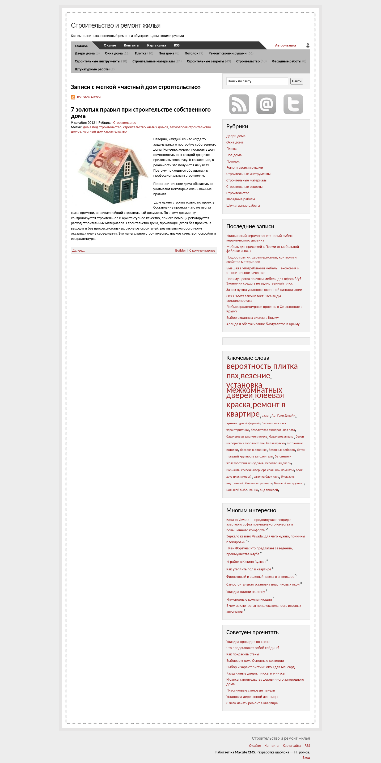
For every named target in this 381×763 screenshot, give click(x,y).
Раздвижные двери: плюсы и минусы (255, 673)
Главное (81, 46)
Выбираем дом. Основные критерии (255, 660)
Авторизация (285, 45)
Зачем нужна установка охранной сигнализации (264, 289)
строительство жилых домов (145, 127)
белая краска (275, 443)
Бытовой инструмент (289, 483)
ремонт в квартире (256, 409)
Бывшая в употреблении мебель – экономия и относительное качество (262, 270)
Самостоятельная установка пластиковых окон (263, 584)
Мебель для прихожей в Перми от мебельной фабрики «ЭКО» (262, 248)
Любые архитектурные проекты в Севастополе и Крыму (264, 308)
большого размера (258, 483)
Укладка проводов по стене (247, 641)
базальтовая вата (281, 436)
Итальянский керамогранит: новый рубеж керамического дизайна (259, 238)
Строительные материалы (157, 61)
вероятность (248, 366)
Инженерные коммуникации (249, 599)
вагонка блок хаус (266, 476)
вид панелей (269, 490)
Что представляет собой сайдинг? (253, 648)
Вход (306, 757)
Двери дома (87, 53)
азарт (265, 415)
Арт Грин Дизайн (283, 415)
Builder (180, 250)
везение (255, 375)
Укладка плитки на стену (245, 592)
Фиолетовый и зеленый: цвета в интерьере (260, 576)
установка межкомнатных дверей (254, 389)
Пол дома (169, 53)
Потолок (194, 53)
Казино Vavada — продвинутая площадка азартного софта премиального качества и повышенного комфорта (259, 525)
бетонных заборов (282, 450)
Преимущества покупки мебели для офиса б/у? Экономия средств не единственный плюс (263, 281)
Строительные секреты (209, 61)
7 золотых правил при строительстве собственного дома (141, 112)
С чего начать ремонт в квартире (252, 703)
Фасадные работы (289, 61)
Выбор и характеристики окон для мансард (260, 667)
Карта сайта (156, 45)
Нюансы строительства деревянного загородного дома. (265, 681)
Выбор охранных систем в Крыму (252, 317)
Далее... (78, 250)
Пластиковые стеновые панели (250, 690)
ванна (253, 490)
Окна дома (117, 53)
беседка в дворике (253, 450)
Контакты (131, 45)
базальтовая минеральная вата (273, 430)
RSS (177, 45)
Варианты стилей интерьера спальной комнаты (260, 470)
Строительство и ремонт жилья (115, 25)
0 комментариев (202, 250)
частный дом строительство (105, 131)
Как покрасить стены (242, 654)
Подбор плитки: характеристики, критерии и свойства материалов (261, 259)
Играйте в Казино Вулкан (246, 561)
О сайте (110, 45)
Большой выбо (236, 490)
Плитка (144, 53)
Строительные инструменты (101, 61)
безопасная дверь (278, 463)
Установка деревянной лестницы (252, 696)
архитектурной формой (243, 423)
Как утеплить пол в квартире (248, 569)
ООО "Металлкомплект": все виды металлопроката (253, 298)
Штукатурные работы (95, 69)
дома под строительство (102, 127)
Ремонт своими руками (231, 53)
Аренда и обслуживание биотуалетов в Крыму (263, 324)
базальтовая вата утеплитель (246, 436)
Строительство (251, 61)
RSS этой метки (89, 97)
